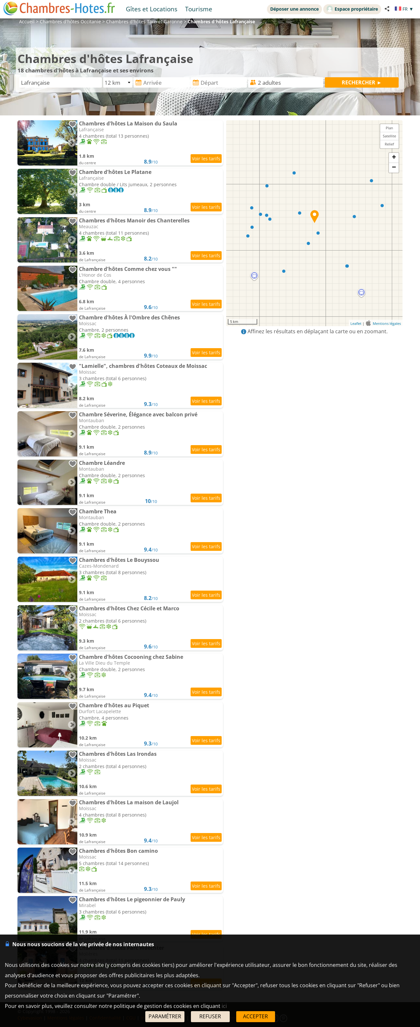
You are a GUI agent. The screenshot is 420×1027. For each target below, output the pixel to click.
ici (224, 1006)
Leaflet (355, 323)
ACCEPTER (255, 1016)
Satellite (389, 136)
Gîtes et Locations (151, 9)
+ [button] (394, 158)
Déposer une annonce (294, 9)
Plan (389, 127)
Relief (389, 144)
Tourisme (198, 9)
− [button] (394, 168)
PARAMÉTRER (165, 1016)
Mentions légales (387, 323)
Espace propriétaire (352, 8)
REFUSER (210, 1016)
